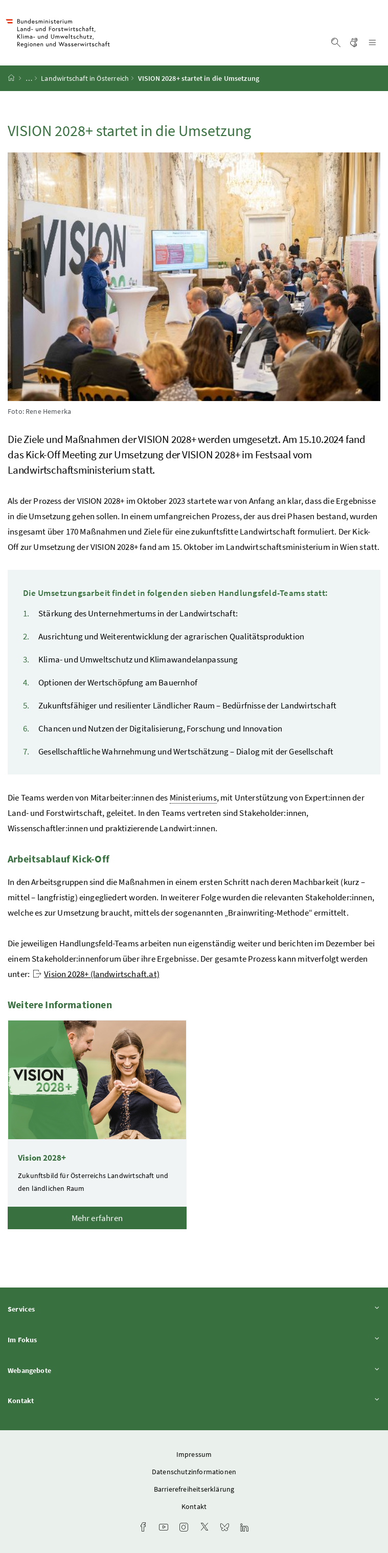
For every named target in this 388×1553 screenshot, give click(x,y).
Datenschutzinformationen (194, 1471)
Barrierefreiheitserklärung (194, 1489)
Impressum (194, 1454)
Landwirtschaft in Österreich (85, 78)
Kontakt (194, 1400)
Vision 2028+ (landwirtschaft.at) (96, 974)
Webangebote (194, 1370)
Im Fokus (194, 1339)
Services (194, 1309)
